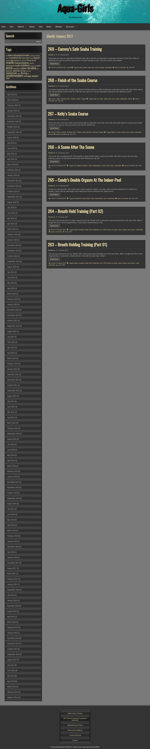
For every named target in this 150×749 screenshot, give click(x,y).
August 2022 (11, 331)
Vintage (83, 99)
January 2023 (12, 304)
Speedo (88, 132)
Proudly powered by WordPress (61, 747)
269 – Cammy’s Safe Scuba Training (75, 49)
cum (101, 230)
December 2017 (13, 563)
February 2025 (12, 170)
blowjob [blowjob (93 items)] (18, 55)
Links (40, 26)
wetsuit (130, 99)
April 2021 (11, 417)
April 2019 (11, 525)
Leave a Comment (120, 67)
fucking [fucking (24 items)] (8, 60)
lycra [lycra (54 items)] (34, 60)
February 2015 (12, 627)
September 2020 (13, 434)
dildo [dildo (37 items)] (24, 58)
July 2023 (10, 272)
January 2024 (12, 240)
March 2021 (11, 423)
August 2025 (11, 138)
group (115, 230)
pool (93, 67)
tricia (137, 263)
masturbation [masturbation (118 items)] (21, 62)
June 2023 (11, 277)
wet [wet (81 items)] (7, 78)
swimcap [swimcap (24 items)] (28, 71)
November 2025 (13, 121)
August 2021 (11, 396)
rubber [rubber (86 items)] (23, 68)
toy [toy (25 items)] (28, 73)
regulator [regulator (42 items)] (16, 69)
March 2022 (11, 358)
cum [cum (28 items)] (7, 58)
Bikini (58, 99)
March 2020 (11, 466)
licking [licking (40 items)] (29, 60)
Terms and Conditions (75, 730)
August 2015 (11, 611)
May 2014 (10, 676)
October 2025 (12, 127)
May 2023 (10, 283)
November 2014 (13, 644)
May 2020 (10, 455)
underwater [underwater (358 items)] (14, 76)
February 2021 (12, 428)
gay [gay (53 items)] (12, 60)
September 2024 (13, 197)
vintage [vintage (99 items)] (27, 76)
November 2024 (13, 186)
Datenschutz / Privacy (75, 713)
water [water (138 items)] (35, 75)
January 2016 (12, 600)
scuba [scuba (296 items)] (31, 68)
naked (85, 67)
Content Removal (75, 735)
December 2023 (13, 245)
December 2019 (13, 482)
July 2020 (10, 444)
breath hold (88, 230)
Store (11, 26)
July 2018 (10, 552)
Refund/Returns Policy (74, 725)
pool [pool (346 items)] (9, 68)
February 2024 (12, 234)
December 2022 (13, 310)
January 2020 (12, 477)
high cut (96, 99)
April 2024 (11, 224)
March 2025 (11, 164)
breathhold (77, 198)
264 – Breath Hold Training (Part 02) (75, 211)
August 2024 (11, 202)
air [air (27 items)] (7, 56)
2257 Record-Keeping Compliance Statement (75, 719)
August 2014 (11, 660)
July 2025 (10, 143)
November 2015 (13, 606)
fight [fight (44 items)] (28, 58)
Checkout (58, 26)
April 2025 (11, 159)
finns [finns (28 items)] (31, 58)
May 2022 (10, 347)
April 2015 (11, 617)
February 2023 (12, 299)
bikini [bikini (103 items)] (11, 55)
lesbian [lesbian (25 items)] (24, 60)
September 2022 (13, 326)
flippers (85, 165)
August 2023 (11, 267)
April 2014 (11, 681)
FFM (104, 230)
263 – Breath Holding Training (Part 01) (77, 244)
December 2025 (13, 116)
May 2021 (10, 412)
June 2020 (11, 450)
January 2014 (12, 697)
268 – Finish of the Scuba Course (72, 80)
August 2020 (11, 439)
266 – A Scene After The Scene (71, 147)
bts (75, 165)
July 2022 (10, 337)
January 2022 (12, 369)
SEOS (97, 747)
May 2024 (10, 218)
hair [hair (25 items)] (20, 60)
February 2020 (12, 471)
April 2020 (11, 460)
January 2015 (12, 633)
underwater (108, 67)
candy (83, 198)
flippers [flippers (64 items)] (36, 58)
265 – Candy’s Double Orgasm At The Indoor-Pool (84, 180)
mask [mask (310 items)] (10, 62)
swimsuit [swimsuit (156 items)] (11, 73)
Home (4, 26)
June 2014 (11, 670)
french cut (110, 230)
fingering (79, 165)
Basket (49, 26)
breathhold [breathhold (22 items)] (33, 55)
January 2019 (12, 541)
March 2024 (11, 229)
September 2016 (13, 590)
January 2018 (12, 557)
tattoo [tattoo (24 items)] (18, 73)
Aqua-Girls (75, 8)
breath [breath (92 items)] (25, 55)
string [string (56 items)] (22, 71)
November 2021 (13, 380)
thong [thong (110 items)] (24, 73)
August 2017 (11, 568)
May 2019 (10, 520)
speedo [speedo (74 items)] (16, 71)
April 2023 (11, 288)
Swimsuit (95, 132)
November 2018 (13, 547)
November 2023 (13, 251)
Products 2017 (61, 67)
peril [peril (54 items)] (38, 66)
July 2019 (10, 509)
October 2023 (12, 256)
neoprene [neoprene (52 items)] (10, 66)
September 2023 (13, 261)
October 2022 (12, 321)
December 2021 (13, 374)
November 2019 (13, 487)
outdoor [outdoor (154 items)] (25, 65)
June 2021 (11, 407)
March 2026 (11, 100)
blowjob (81, 230)
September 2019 (13, 498)
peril (110, 99)
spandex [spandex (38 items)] (9, 71)
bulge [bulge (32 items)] (38, 56)
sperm (133, 230)
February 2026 (12, 105)
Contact (32, 26)
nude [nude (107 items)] (17, 65)
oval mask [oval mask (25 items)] (33, 66)
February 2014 (12, 692)
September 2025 (13, 132)
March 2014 (11, 687)
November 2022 (13, 315)
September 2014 (13, 654)
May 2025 (10, 154)
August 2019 (11, 504)
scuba (69, 67)
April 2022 (11, 353)
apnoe (76, 230)
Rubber (73, 99)
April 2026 (11, 94)
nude (89, 67)
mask (80, 67)
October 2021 (12, 385)
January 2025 (12, 175)
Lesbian (63, 132)
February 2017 (12, 579)
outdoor (124, 230)
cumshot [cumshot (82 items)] (13, 58)
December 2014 (13, 638)
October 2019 (12, 493)
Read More (54, 64)
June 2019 (11, 514)
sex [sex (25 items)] (37, 68)
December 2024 (13, 181)
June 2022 (11, 342)
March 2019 (11, 530)
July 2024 (10, 208)
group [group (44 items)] (16, 60)
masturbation (97, 165)
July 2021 (10, 401)
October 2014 (12, 649)
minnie (106, 99)
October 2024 (12, 191)
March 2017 (11, 574)
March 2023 (11, 294)
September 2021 (13, 391)
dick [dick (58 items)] (20, 58)
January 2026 (12, 111)
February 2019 (12, 536)
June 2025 (11, 148)
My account (70, 26)
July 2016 (10, 595)
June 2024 (11, 213)
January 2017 (12, 584)
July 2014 (10, 665)
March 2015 (11, 622)
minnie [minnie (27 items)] (32, 63)
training (101, 67)
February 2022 (12, 364)
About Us (21, 26)
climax (88, 198)
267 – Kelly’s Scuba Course (68, 114)
